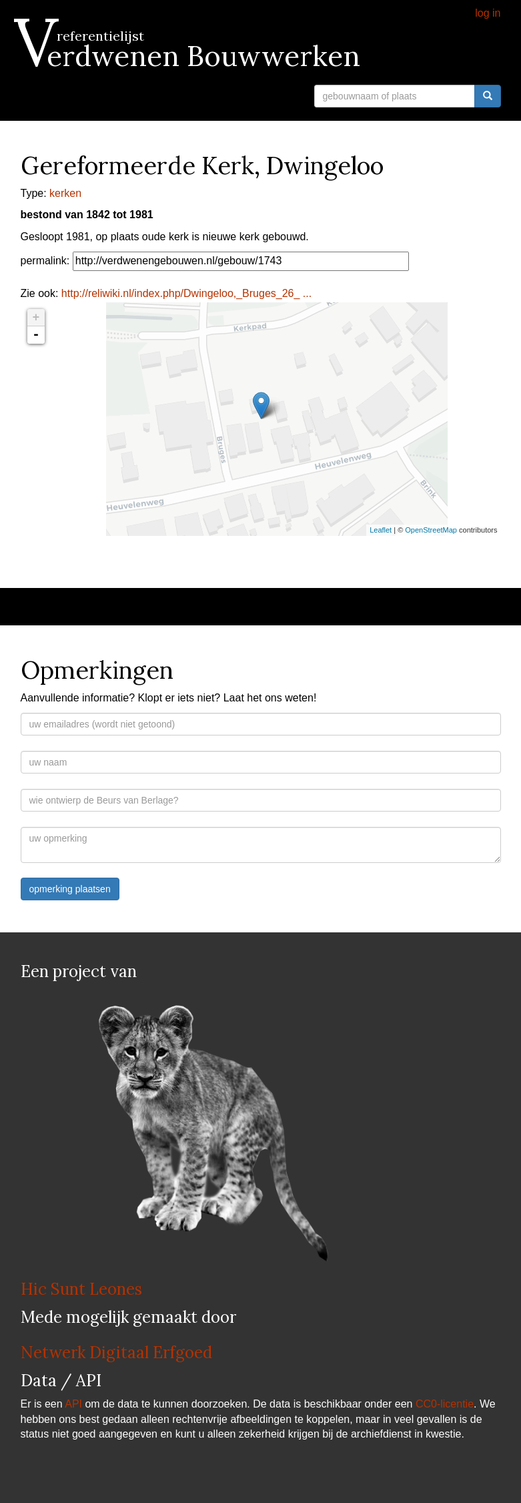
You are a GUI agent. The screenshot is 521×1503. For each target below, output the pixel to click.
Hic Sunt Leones (81, 1289)
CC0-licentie (445, 1404)
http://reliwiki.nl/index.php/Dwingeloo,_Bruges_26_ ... (186, 293)
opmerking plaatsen (70, 889)
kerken (65, 193)
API (73, 1404)
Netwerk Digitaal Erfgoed (116, 1352)
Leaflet (381, 530)
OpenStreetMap (431, 530)
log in (487, 13)
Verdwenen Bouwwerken (190, 56)
